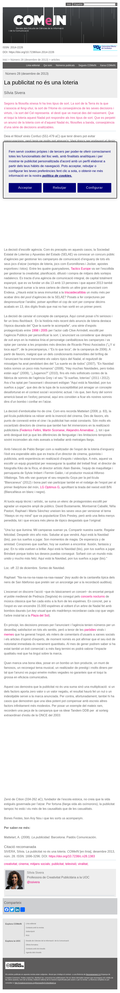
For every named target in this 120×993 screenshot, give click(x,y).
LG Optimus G (49, 487)
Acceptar (25, 187)
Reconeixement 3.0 (93, 974)
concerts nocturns (93, 596)
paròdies (90, 629)
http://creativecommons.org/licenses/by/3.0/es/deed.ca (35, 983)
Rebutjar (59, 187)
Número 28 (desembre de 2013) (29, 59)
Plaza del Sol (40, 615)
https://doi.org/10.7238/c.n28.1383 (72, 856)
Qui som (47, 65)
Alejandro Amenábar (79, 430)
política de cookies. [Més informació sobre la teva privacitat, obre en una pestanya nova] (57, 176)
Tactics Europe (81, 268)
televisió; (71, 863)
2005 (44, 330)
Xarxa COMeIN (107, 65)
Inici (5, 59)
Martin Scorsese (54, 430)
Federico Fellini (30, 430)
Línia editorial (33, 65)
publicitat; (58, 863)
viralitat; (83, 863)
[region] (60, 170)
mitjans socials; (41, 863)
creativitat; (11, 863)
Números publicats (65, 65)
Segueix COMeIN (87, 65)
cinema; (24, 863)
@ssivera (33, 882)
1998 (35, 330)
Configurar (94, 187)
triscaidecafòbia (75, 292)
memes (9, 634)
